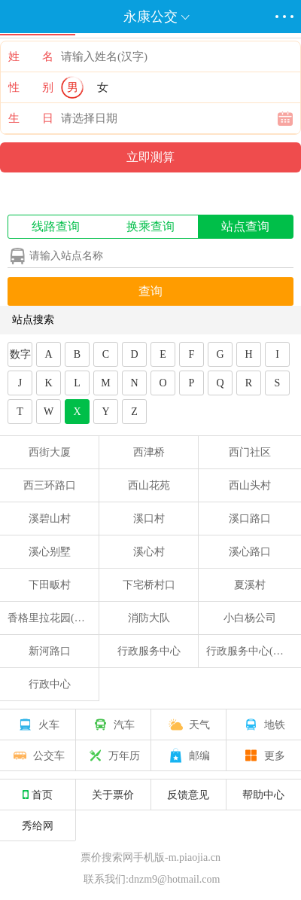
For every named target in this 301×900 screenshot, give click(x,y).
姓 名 (30, 56)
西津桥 (149, 452)
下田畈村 (50, 584)
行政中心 (50, 684)
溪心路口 (250, 551)
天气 (188, 724)
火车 (37, 724)
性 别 (30, 87)
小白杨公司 (249, 618)
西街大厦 (50, 452)
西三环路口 (49, 485)
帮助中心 (263, 795)
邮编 (188, 755)
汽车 (113, 724)
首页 (38, 795)
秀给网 (37, 825)
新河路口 (50, 651)
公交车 (38, 755)
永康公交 (150, 16)
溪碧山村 (50, 518)
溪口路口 (250, 518)
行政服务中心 (149, 651)
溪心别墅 (50, 551)
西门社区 (250, 452)
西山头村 (250, 485)
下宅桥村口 (149, 584)
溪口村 (149, 518)
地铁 (263, 724)
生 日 (30, 118)
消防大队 (149, 618)
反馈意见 (188, 795)
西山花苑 (149, 485)
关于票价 (113, 795)
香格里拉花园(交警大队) (64, 618)
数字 (20, 354)
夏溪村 (250, 584)
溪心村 (149, 551)
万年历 (113, 755)
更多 (263, 755)
